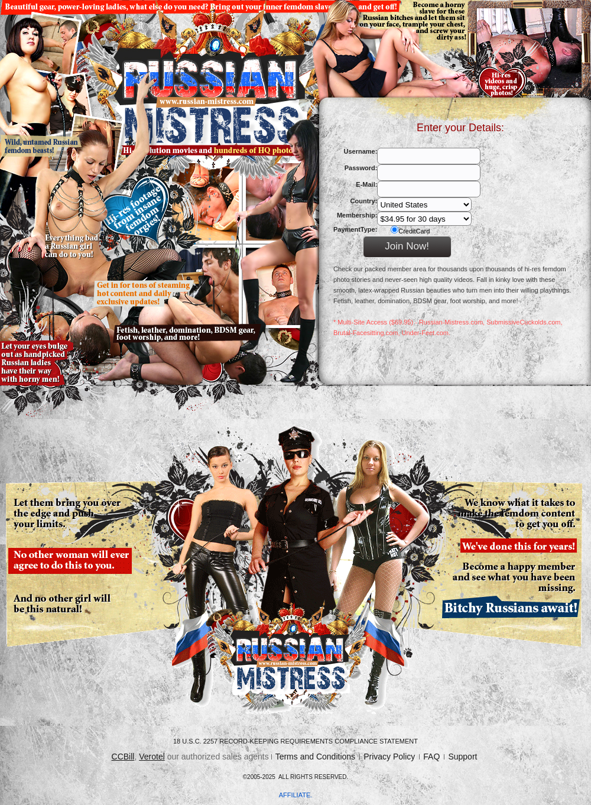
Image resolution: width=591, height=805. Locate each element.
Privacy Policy (389, 756)
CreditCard (410, 230)
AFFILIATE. (296, 794)
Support (462, 756)
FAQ (431, 756)
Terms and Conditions (315, 756)
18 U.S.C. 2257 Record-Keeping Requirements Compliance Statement (295, 741)
